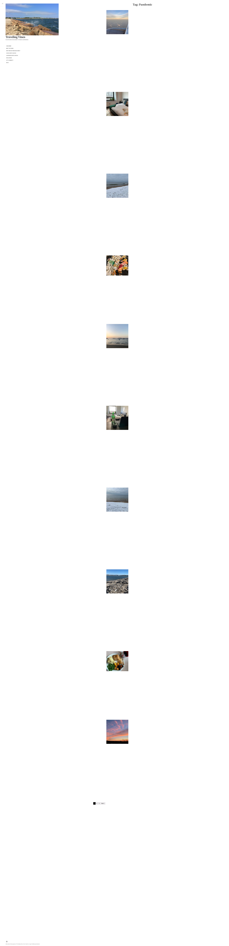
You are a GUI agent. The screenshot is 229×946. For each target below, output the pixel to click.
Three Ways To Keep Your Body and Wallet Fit (117, 729)
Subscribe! (8, 46)
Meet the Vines (10, 48)
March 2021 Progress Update (117, 101)
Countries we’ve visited (12, 55)
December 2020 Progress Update (116, 579)
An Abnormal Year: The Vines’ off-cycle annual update (117, 334)
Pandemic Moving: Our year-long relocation (116, 496)
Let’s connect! (9, 60)
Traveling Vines (15, 37)
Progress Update (117, 576)
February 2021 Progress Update (116, 415)
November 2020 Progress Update (116, 660)
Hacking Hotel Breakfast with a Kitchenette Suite (116, 263)
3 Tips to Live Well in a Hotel (117, 182)
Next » (102, 803)
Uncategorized (117, 261)
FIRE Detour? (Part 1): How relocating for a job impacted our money (117, 20)
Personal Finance (117, 17)
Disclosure (9, 58)
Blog (7, 62)
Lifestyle (115, 17)
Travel (114, 261)
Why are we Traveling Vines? (13, 51)
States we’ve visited (11, 53)
